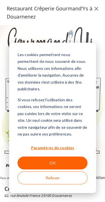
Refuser (53, 177)
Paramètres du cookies (52, 147)
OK (53, 162)
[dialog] (52, 118)
